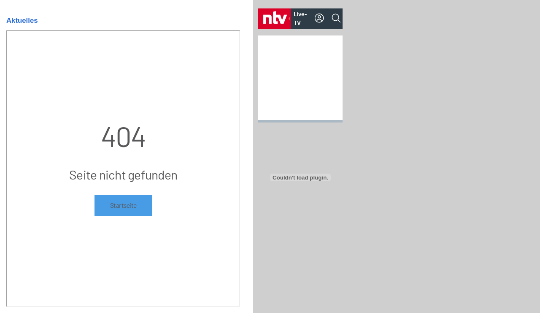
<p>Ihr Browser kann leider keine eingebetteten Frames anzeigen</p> (123, 168)
